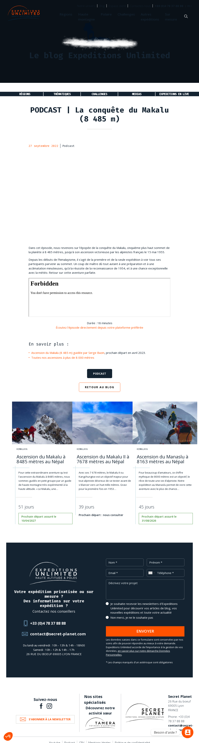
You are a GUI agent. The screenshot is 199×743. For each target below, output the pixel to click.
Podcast (99, 369)
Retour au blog (99, 382)
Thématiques (62, 87)
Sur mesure (171, 17)
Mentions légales (99, 738)
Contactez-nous (140, 6)
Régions (65, 14)
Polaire (106, 14)
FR (188, 6)
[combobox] (151, 568)
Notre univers (86, 6)
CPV (81, 738)
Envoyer (145, 626)
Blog (102, 6)
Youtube (54, 738)
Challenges (126, 14)
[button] (8, 736)
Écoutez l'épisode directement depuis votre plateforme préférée (99, 323)
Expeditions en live (174, 87)
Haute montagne (86, 17)
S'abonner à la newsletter (50, 714)
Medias (136, 87)
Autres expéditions (150, 17)
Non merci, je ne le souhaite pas (131, 613)
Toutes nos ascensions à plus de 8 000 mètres (62, 353)
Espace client (117, 6)
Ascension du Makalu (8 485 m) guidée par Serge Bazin (67, 348)
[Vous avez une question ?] (187, 732)
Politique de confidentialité (132, 738)
